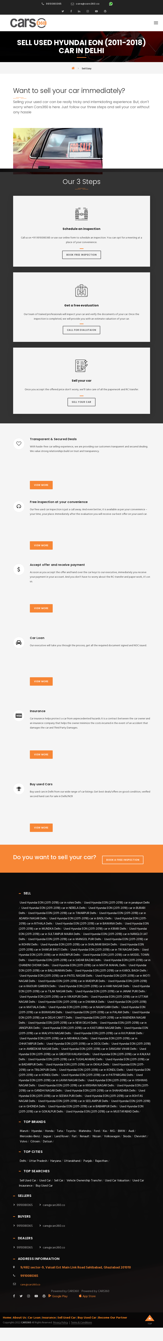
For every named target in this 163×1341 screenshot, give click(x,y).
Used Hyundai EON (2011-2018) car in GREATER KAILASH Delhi (82, 1052)
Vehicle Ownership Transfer (84, 1180)
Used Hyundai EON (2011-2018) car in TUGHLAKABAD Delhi (65, 1059)
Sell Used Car (28, 1180)
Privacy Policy (60, 1322)
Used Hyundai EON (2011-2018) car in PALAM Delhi (97, 1012)
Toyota (71, 1131)
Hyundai (37, 1131)
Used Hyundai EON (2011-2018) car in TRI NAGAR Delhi (105, 949)
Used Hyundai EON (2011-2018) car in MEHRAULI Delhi (53, 1038)
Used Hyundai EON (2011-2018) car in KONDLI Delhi (91, 1070)
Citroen (35, 1141)
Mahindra (85, 1131)
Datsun (47, 1141)
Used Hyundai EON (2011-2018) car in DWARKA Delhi (71, 1002)
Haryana (55, 1161)
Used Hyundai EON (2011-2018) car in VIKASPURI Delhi (54, 996)
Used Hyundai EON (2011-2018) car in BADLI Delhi (80, 918)
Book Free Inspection (81, 254)
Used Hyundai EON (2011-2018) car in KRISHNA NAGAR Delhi (76, 1085)
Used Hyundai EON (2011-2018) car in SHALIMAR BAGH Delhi (79, 944)
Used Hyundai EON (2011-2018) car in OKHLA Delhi (77, 1064)
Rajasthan (101, 1161)
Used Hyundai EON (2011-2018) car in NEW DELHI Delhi (62, 1022)
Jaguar (47, 1136)
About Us (19, 1317)
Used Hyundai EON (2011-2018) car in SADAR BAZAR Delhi (64, 960)
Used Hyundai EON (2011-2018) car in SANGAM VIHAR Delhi (98, 1049)
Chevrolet (140, 1136)
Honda (49, 1131)
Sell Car (58, 1180)
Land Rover (62, 1136)
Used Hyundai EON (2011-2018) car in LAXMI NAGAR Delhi (81, 1078)
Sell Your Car (81, 402)
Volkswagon (112, 1136)
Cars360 (26, 1323)
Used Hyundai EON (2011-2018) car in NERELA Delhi (53, 908)
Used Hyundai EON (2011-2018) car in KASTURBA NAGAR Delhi (82, 1028)
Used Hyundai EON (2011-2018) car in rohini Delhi (50, 902)
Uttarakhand (72, 1161)
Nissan (97, 1136)
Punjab (87, 1161)
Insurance (49, 1317)
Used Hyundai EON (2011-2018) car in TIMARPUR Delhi (62, 913)
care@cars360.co (88, 4)
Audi (131, 1131)
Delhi (23, 1161)
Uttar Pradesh (38, 1161)
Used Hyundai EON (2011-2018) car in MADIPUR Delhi (71, 981)
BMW (121, 1131)
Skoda (127, 1136)
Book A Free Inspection (122, 859)
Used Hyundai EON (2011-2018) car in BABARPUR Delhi (82, 1106)
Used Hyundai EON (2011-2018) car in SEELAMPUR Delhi (73, 1101)
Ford (97, 1131)
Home (7, 1317)
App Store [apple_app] (87, 1296)
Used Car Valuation (117, 1180)
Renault (84, 1136)
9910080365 (53, 4)
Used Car (45, 1180)
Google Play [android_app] (58, 1296)
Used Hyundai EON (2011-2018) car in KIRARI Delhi (95, 928)
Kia (105, 1131)
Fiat (74, 1136)
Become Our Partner (112, 1317)
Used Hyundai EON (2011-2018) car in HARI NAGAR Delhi (94, 986)
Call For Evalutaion (81, 330)
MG (112, 1131)
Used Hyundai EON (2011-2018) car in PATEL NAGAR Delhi (56, 975)
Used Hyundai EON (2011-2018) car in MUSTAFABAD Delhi (102, 1111)
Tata (60, 1131)
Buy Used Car (44, 1185)
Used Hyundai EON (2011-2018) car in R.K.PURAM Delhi (108, 1033)
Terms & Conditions (81, 1322)
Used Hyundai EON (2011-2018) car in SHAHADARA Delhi (100, 1090)
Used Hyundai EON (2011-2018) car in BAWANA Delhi (88, 923)
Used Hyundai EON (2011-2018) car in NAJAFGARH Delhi (83, 1007)
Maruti (24, 1131)
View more (41, 485)
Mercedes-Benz (30, 1136)
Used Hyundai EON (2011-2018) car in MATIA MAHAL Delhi (89, 965)
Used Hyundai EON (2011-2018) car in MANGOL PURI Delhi (64, 939)
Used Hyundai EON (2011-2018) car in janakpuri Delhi (116, 902)
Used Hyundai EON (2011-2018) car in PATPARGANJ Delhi (97, 1075)
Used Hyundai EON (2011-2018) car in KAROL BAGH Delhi (110, 970)
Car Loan (34, 1317)
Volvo (23, 1141)
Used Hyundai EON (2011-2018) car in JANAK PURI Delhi (110, 991)
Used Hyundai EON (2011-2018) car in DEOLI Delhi (77, 1043)
